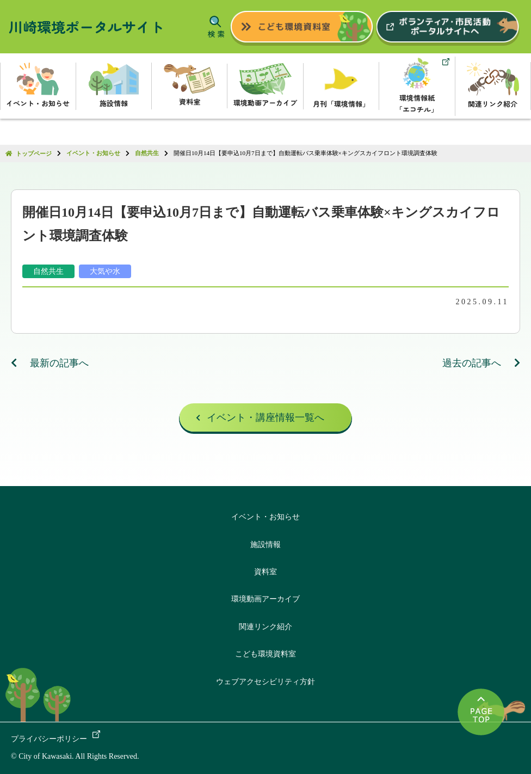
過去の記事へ (481, 363)
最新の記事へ (50, 363)
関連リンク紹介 (265, 627)
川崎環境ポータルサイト (86, 26)
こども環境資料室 (265, 654)
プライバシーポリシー (49, 739)
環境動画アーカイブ (265, 599)
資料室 (265, 572)
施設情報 (265, 544)
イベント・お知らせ (265, 517)
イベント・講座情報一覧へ (265, 418)
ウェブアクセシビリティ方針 (265, 682)
